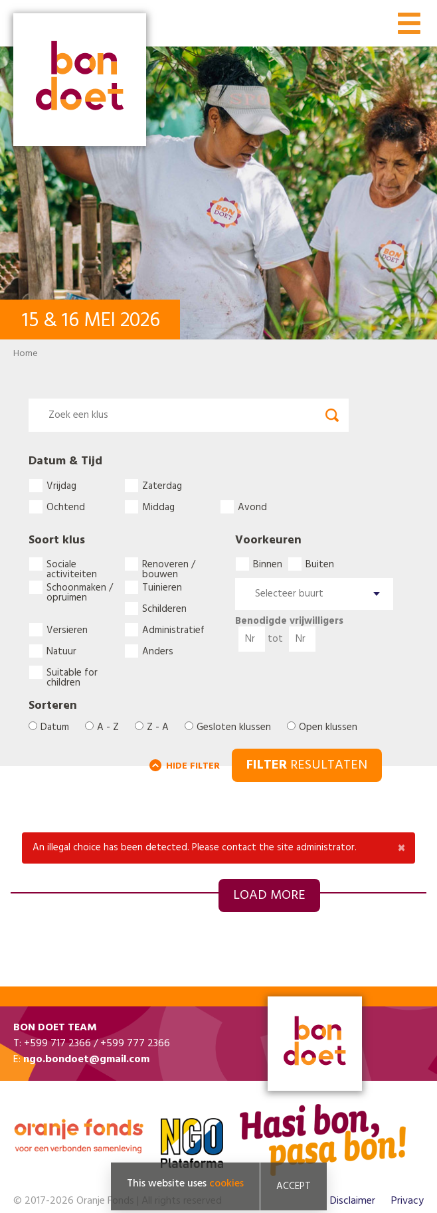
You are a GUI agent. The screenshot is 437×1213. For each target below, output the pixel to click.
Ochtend (65, 507)
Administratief (173, 629)
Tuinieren (162, 587)
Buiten (320, 564)
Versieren (67, 629)
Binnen (267, 564)
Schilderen (164, 608)
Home (25, 353)
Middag (158, 507)
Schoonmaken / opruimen (79, 587)
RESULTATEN (306, 765)
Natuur (61, 651)
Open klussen (328, 728)
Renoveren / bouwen (168, 564)
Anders (157, 651)
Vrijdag (61, 485)
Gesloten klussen (234, 728)
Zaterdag (162, 485)
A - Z (108, 728)
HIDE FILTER (193, 766)
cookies (226, 1186)
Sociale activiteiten (71, 564)
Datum (55, 728)
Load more (269, 895)
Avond (252, 507)
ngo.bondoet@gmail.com (86, 1059)
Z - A (158, 728)
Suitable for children (72, 672)
